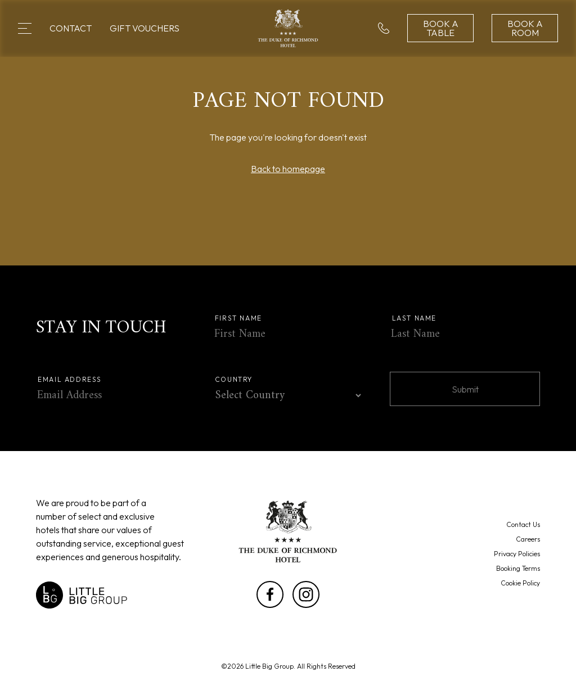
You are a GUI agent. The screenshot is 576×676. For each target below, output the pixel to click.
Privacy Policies (517, 553)
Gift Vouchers (144, 28)
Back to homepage (288, 168)
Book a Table (440, 28)
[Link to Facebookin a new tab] (270, 594)
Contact (71, 28)
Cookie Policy (520, 583)
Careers (528, 539)
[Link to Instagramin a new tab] (306, 594)
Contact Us (523, 524)
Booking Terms (518, 568)
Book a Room (525, 28)
